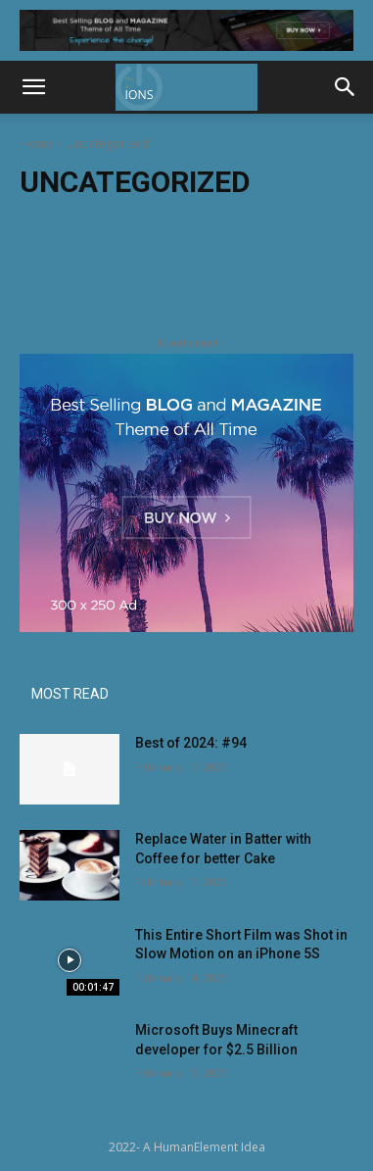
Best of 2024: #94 (191, 743)
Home (37, 143)
